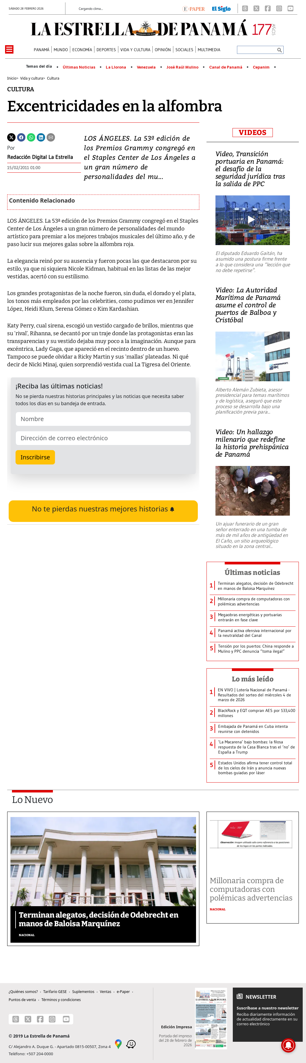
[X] (256, 8)
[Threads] (245, 8)
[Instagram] (279, 8)
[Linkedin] (41, 136)
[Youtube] (290, 8)
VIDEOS (253, 132)
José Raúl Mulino (182, 67)
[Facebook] (267, 8)
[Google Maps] (118, 1043)
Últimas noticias (252, 572)
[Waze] (131, 1043)
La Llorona (116, 67)
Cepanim (261, 67)
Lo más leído (252, 679)
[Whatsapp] (31, 136)
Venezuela (146, 67)
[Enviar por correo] (51, 136)
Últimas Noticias (79, 67)
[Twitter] (11, 136)
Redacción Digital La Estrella (40, 157)
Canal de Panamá (225, 67)
